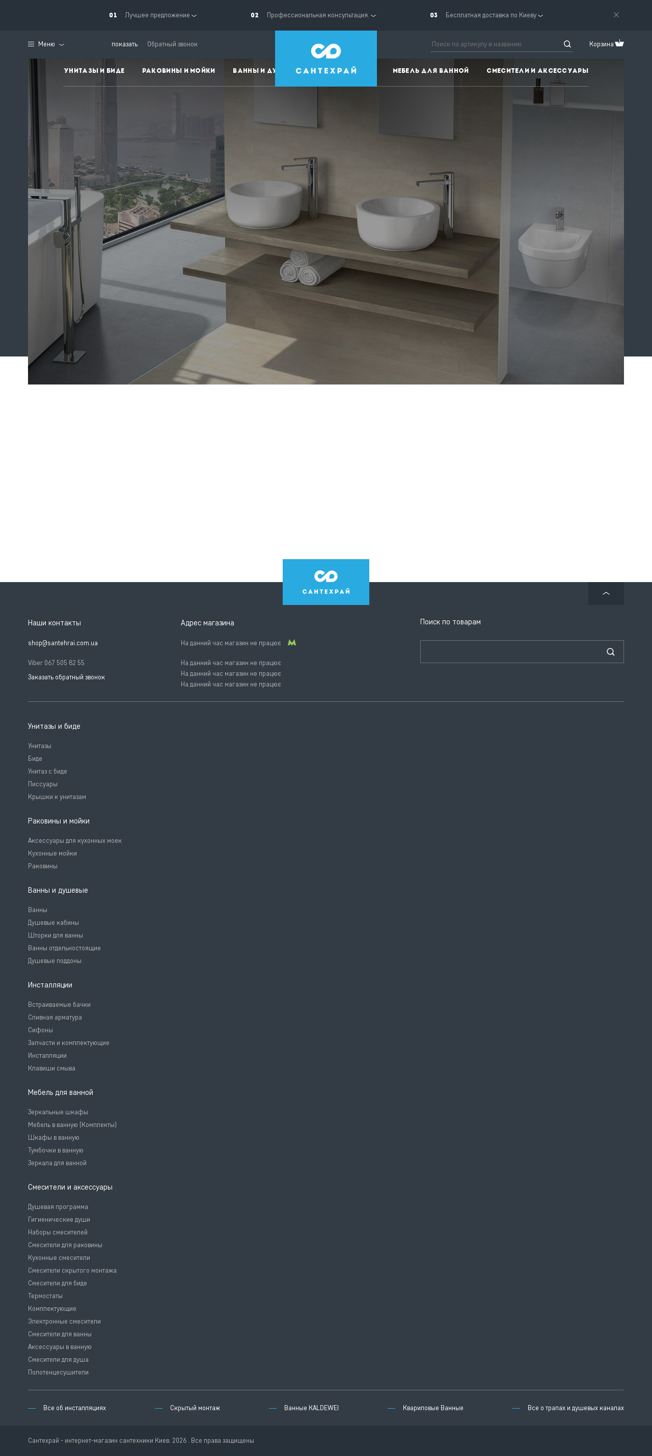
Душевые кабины (53, 922)
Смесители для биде (57, 1283)
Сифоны (40, 1030)
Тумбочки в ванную (56, 1150)
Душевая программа (58, 1207)
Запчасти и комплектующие (69, 1043)
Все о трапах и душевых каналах (576, 1408)
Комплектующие (52, 1308)
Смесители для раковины (65, 1245)
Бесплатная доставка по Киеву (491, 15)
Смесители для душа (58, 1359)
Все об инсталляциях (74, 1408)
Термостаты (45, 1296)
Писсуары (43, 784)
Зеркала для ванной (57, 1163)
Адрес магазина (207, 622)
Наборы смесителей (58, 1232)
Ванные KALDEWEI (311, 1408)
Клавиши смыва (51, 1068)
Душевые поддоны (55, 961)
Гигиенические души (59, 1219)
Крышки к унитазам (57, 797)
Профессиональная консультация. (318, 15)
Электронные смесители (64, 1321)
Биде (35, 758)
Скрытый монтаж (195, 1408)
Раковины (43, 866)
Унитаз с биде (47, 771)
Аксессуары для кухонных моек (75, 840)
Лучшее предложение (157, 15)
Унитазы (39, 746)
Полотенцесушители (58, 1372)
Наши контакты (54, 622)
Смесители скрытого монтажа (72, 1270)
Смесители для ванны (60, 1334)
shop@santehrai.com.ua (63, 643)
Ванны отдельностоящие (64, 948)
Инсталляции (47, 1055)
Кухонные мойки (52, 853)
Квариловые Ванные (433, 1408)
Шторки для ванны (55, 935)
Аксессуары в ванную (60, 1347)
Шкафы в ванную (53, 1137)
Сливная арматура (55, 1017)
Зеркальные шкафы (58, 1112)
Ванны (37, 910)
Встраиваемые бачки (59, 1004)
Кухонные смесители (59, 1257)
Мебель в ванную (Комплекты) (72, 1125)
